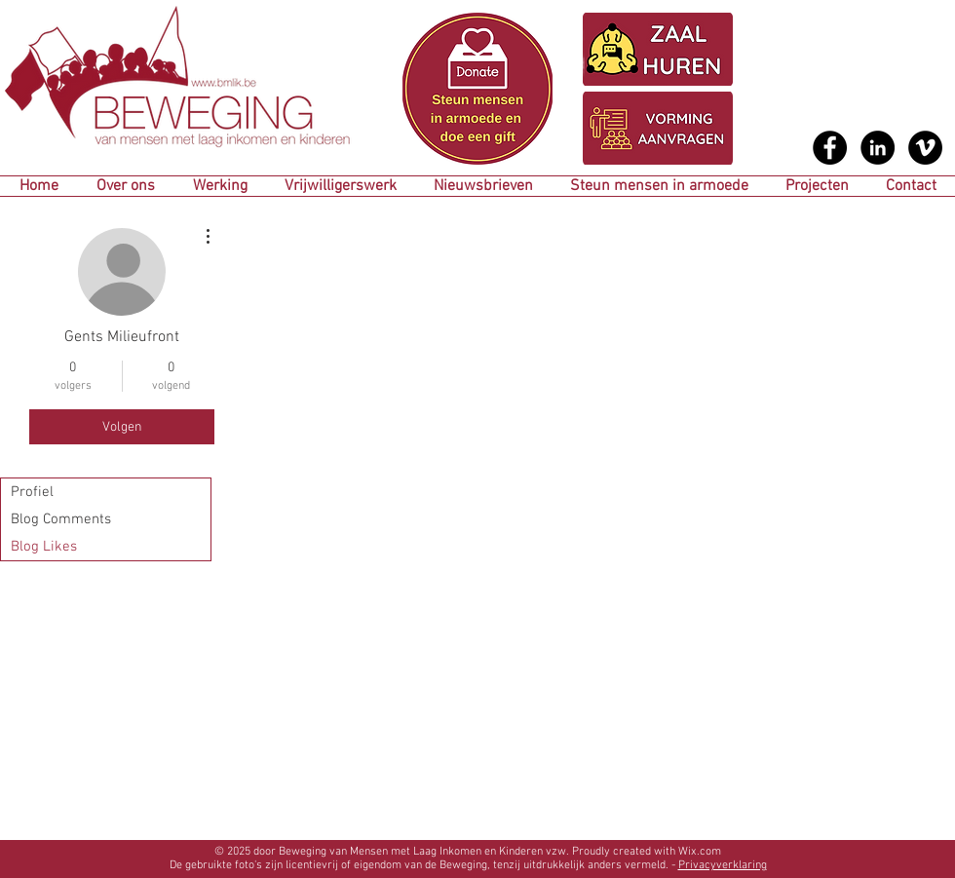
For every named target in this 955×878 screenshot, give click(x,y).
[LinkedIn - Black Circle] (877, 148)
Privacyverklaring (722, 865)
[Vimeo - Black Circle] (925, 148)
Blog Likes (44, 546)
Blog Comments (61, 519)
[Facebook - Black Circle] (830, 148)
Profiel (32, 492)
